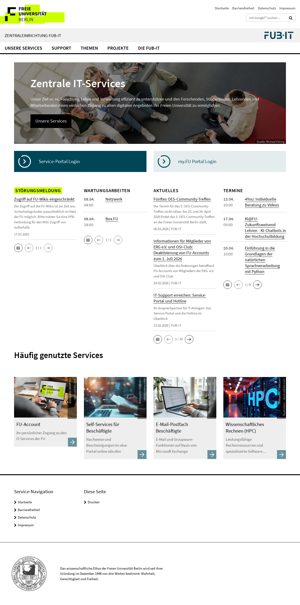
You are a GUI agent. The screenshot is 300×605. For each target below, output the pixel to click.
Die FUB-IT (149, 48)
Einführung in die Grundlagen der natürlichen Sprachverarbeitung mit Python (262, 259)
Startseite (222, 8)
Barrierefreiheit (243, 8)
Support (61, 48)
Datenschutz (267, 8)
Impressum (287, 8)
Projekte (118, 48)
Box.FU (111, 218)
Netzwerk (113, 199)
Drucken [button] (94, 502)
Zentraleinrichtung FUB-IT (33, 35)
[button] (18, 248)
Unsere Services (23, 48)
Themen (89, 48)
